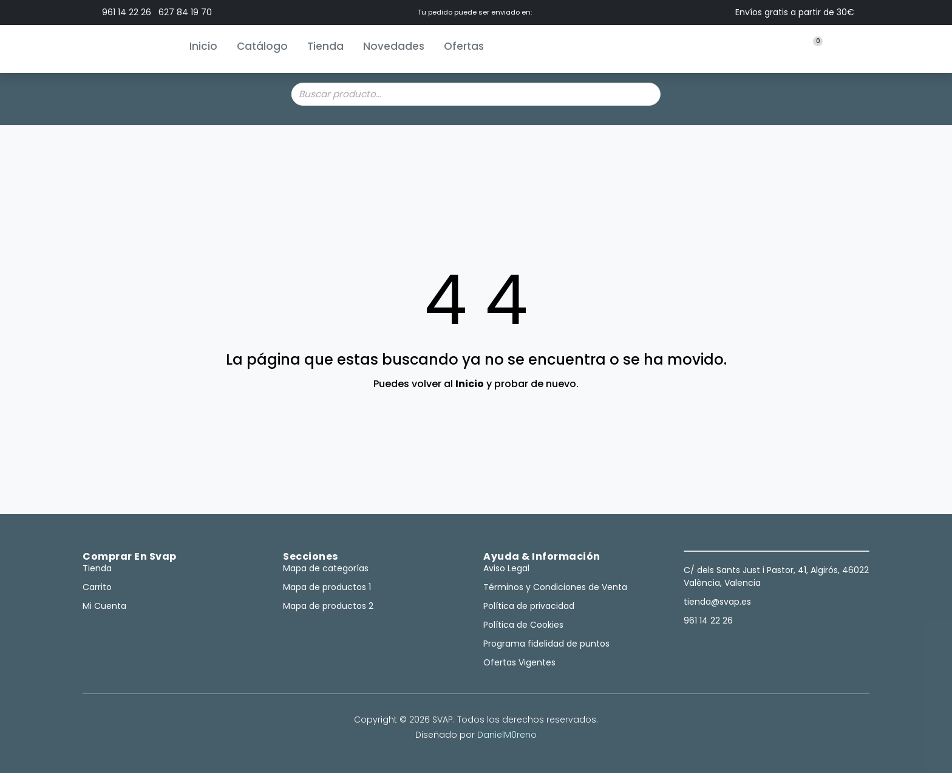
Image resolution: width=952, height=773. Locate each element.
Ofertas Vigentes (519, 662)
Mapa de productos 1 (327, 587)
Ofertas (464, 46)
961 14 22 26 (126, 12)
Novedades (393, 46)
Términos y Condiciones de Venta (555, 587)
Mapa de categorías (326, 568)
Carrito (97, 587)
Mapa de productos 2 (328, 606)
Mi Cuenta (104, 606)
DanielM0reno (507, 735)
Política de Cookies (523, 625)
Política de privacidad (528, 606)
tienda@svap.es (717, 602)
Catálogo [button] (262, 46)
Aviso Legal (506, 568)
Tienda (325, 46)
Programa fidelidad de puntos (546, 643)
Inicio (203, 46)
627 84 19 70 (185, 12)
